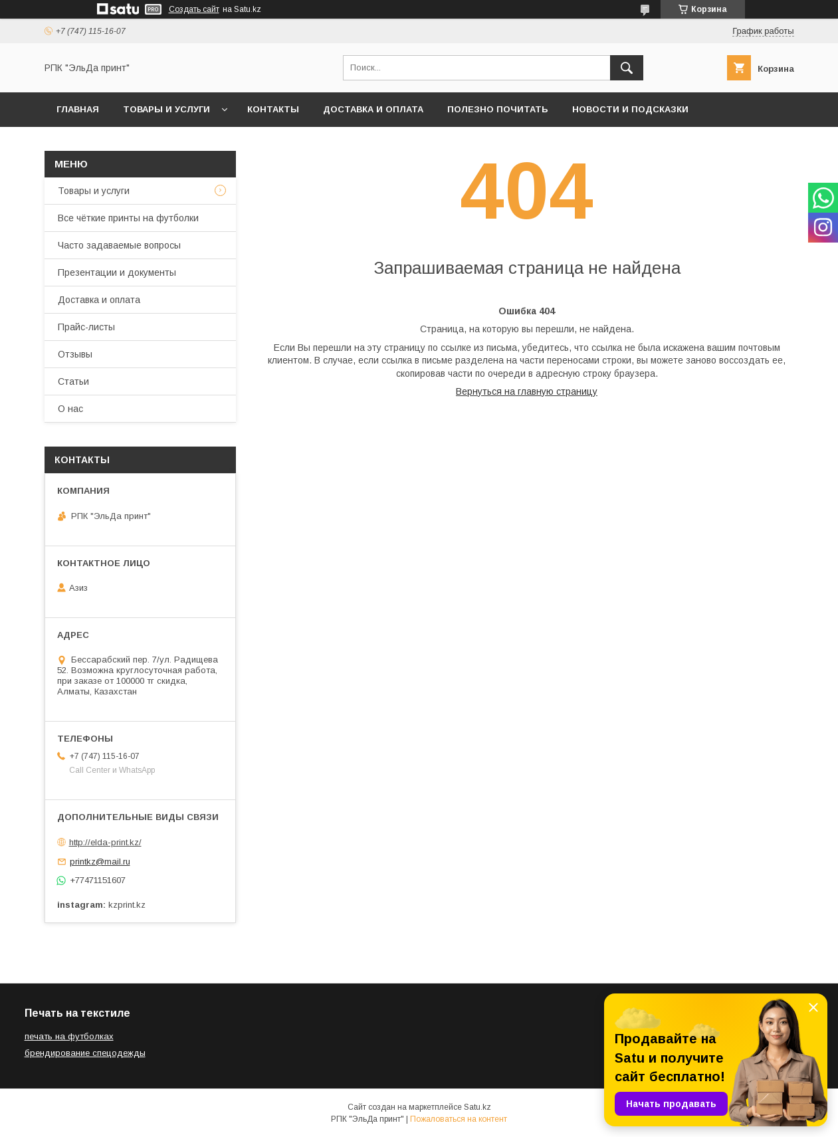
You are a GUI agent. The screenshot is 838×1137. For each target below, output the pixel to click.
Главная (77, 109)
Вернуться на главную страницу (526, 391)
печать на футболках (69, 1036)
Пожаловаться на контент (458, 1119)
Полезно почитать (497, 109)
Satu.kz (477, 1107)
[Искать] (626, 67)
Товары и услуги (166, 109)
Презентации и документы (117, 272)
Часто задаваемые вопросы (119, 245)
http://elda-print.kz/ (105, 842)
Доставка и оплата (373, 109)
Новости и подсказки (630, 109)
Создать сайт (194, 9)
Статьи (73, 381)
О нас (70, 408)
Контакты (273, 109)
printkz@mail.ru (100, 862)
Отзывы (75, 354)
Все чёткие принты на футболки (128, 218)
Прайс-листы (86, 327)
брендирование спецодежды (85, 1053)
